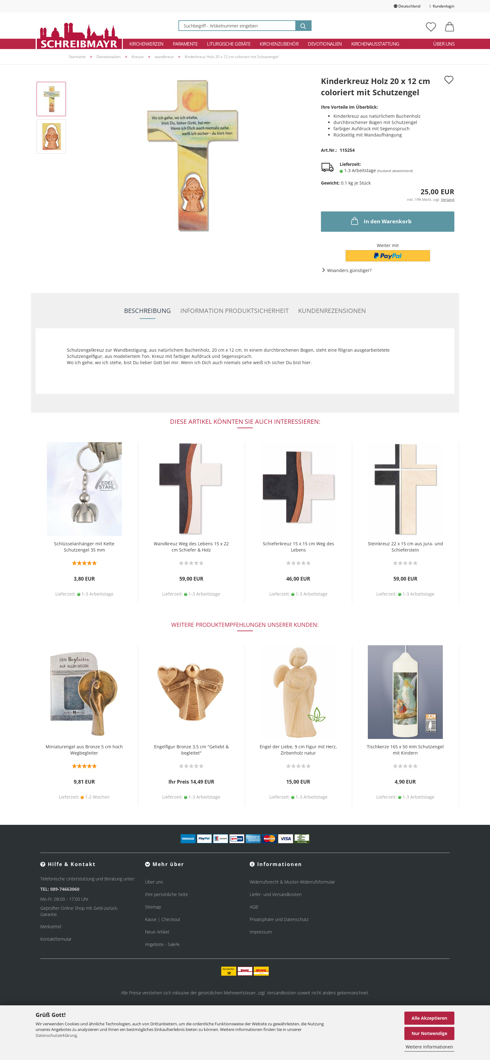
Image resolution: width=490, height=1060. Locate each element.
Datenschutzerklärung (56, 1035)
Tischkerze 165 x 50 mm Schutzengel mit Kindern (405, 750)
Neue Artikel (157, 932)
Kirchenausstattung (375, 44)
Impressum (261, 932)
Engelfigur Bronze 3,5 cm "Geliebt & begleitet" (191, 750)
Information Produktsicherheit (234, 310)
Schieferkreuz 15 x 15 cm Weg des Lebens (298, 547)
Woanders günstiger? (349, 270)
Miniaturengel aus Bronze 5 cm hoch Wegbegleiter (84, 750)
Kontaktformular (56, 939)
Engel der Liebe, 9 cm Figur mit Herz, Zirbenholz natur (298, 750)
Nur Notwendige (429, 1033)
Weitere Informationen (429, 1047)
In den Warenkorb (381, 221)
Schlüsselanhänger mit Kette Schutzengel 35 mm (84, 547)
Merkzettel (50, 926)
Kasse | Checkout (162, 919)
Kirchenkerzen (146, 44)
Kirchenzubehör (279, 44)
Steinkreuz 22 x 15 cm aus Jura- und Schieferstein (405, 547)
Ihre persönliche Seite (166, 894)
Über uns (443, 44)
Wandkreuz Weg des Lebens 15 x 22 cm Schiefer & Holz (191, 547)
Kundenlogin (442, 6)
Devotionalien (325, 44)
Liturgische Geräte (228, 44)
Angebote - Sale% (162, 944)
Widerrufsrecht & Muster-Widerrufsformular (292, 882)
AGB (254, 907)
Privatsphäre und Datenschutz (279, 919)
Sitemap (153, 907)
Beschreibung (147, 310)
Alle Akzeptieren (429, 1018)
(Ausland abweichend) (395, 170)
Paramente (185, 44)
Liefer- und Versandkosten (276, 894)
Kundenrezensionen (332, 310)
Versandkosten (281, 993)
